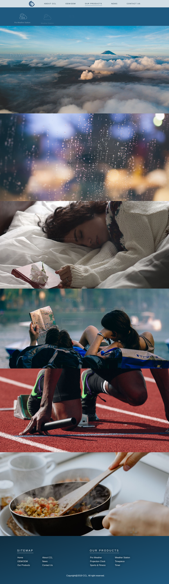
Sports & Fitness (97, 565)
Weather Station (122, 557)
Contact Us (47, 565)
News (45, 561)
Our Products (23, 565)
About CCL (47, 557)
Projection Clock (97, 561)
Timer (117, 565)
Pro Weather (96, 557)
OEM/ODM (22, 561)
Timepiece (120, 561)
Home (20, 557)
